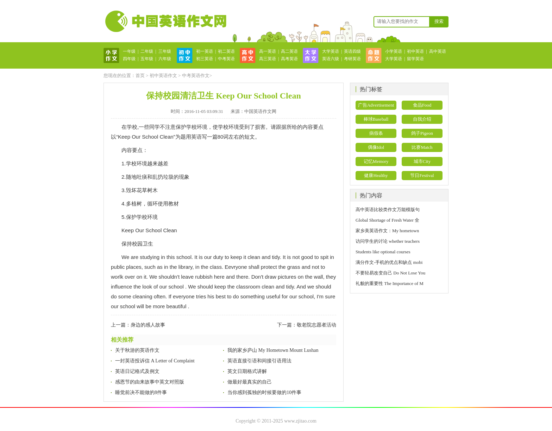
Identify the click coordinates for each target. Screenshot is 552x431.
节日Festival (422, 175)
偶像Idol (376, 147)
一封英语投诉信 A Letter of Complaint (155, 360)
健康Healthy (376, 175)
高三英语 (267, 58)
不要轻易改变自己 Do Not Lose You (390, 272)
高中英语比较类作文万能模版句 (388, 209)
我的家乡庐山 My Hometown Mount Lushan (272, 350)
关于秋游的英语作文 (137, 350)
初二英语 (226, 51)
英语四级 (352, 51)
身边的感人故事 (148, 325)
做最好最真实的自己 (249, 382)
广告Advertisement (376, 105)
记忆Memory (376, 161)
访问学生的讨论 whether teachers (388, 241)
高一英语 (267, 51)
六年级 (164, 58)
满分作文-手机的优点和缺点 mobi (389, 262)
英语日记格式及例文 (137, 371)
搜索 (439, 21)
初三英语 (204, 58)
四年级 (129, 58)
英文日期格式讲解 (247, 371)
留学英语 (415, 58)
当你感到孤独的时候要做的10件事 (264, 392)
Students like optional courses (385, 251)
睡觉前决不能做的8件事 (141, 392)
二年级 (146, 51)
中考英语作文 (195, 75)
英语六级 (330, 58)
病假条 (376, 133)
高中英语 (437, 51)
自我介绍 (422, 119)
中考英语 (226, 58)
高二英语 (289, 51)
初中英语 (415, 51)
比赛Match (422, 147)
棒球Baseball (376, 119)
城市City (422, 161)
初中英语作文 (163, 75)
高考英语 (289, 58)
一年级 (129, 51)
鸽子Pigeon (422, 133)
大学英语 (330, 51)
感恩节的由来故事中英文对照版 (149, 382)
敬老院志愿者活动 (316, 325)
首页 (140, 75)
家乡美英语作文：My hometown (387, 230)
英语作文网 (165, 21)
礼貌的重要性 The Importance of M (390, 283)
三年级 (164, 51)
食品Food (422, 105)
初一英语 (204, 51)
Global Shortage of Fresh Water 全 (387, 220)
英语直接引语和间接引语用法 (259, 360)
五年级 (146, 58)
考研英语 (352, 58)
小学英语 (393, 51)
